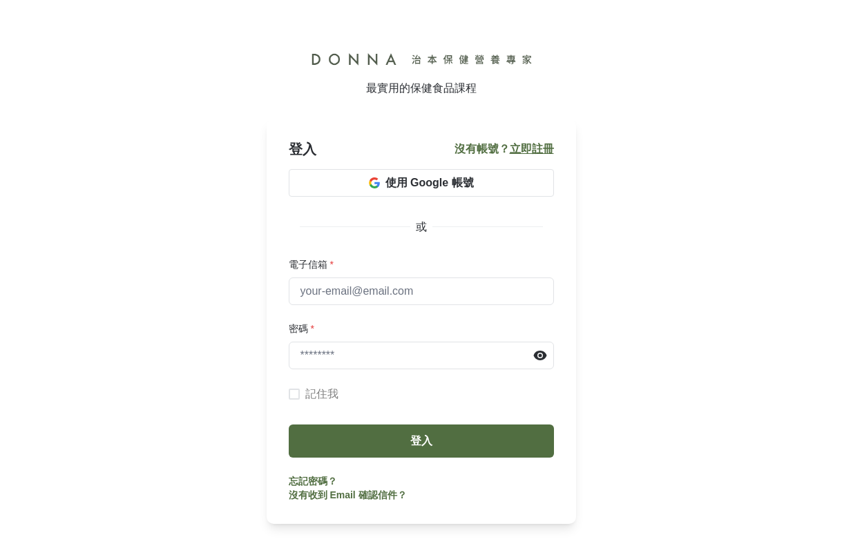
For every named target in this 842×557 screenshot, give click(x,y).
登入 (421, 441)
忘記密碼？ (313, 481)
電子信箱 (311, 264)
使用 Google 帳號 (421, 182)
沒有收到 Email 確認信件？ (348, 494)
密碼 (301, 328)
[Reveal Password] (540, 355)
